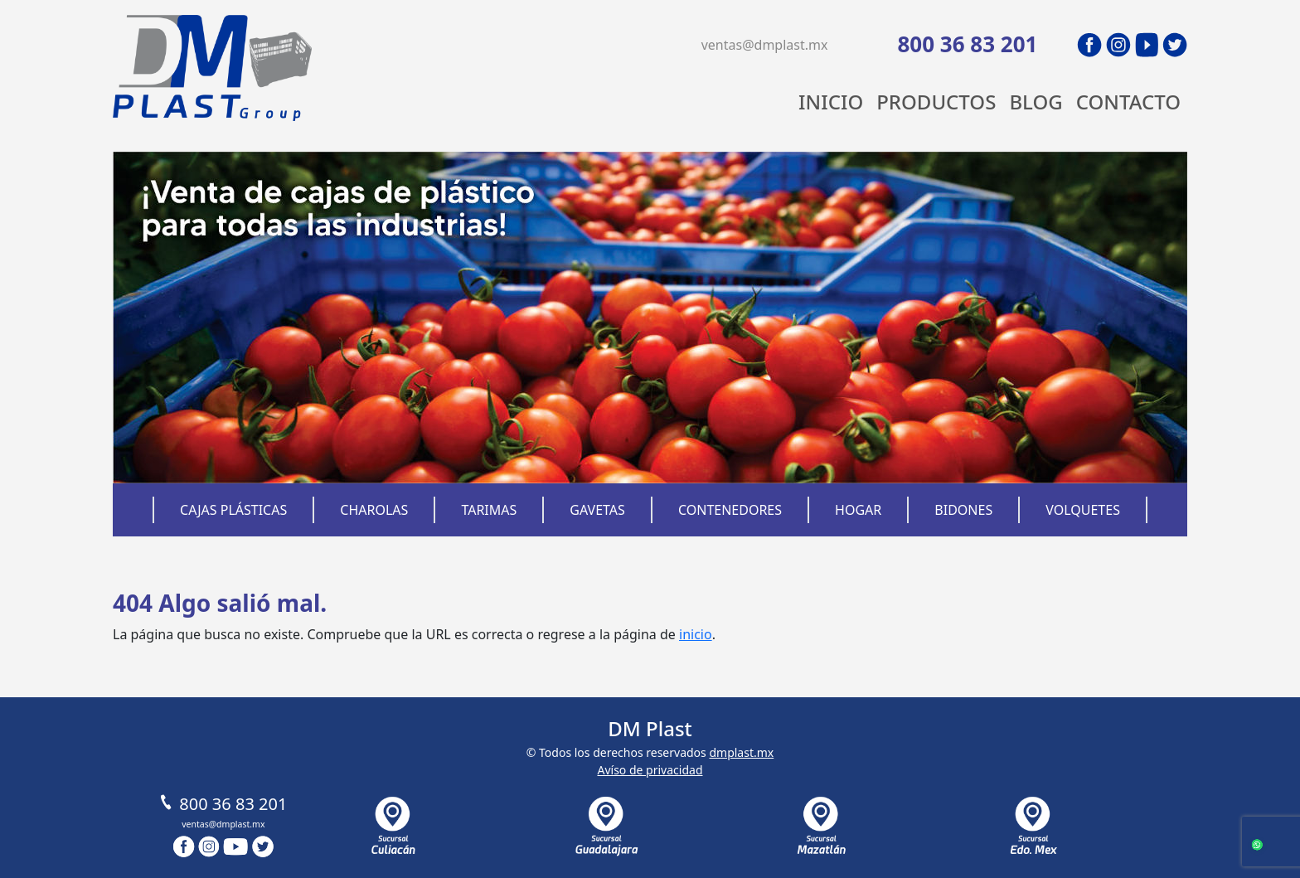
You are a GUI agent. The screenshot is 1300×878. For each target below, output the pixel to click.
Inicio (830, 101)
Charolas (374, 510)
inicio (695, 634)
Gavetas (597, 510)
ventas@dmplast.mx (764, 45)
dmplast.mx (741, 752)
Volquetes (1082, 510)
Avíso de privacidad (649, 770)
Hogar (858, 510)
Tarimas (489, 510)
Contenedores (730, 510)
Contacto (1128, 101)
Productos (936, 101)
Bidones (963, 510)
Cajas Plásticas (233, 510)
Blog (1035, 101)
